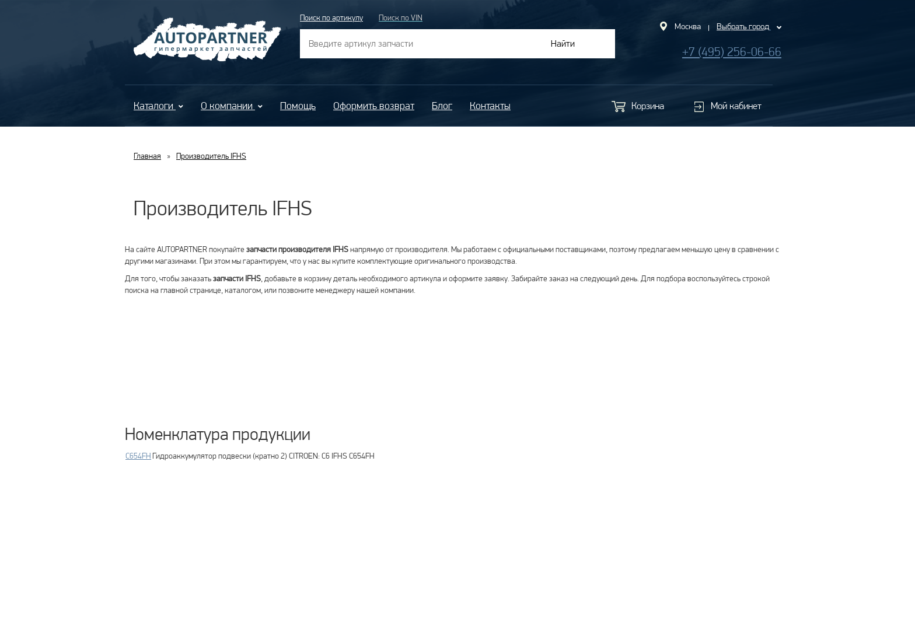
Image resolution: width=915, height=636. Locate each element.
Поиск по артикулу (331, 17)
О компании (232, 105)
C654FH (138, 455)
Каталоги (158, 105)
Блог (442, 105)
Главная (147, 155)
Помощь (298, 105)
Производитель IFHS (211, 155)
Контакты (490, 105)
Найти (563, 43)
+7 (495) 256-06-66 (731, 51)
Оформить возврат (373, 105)
